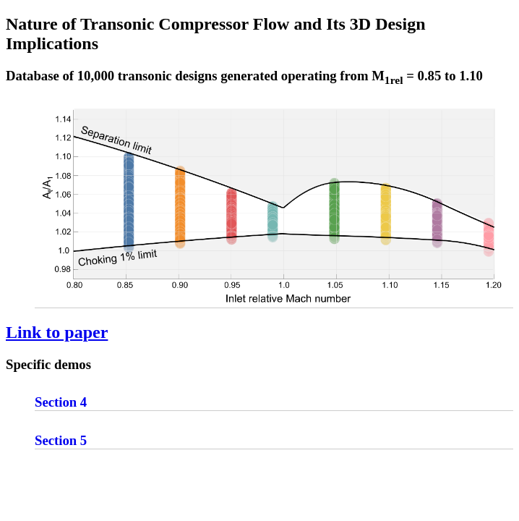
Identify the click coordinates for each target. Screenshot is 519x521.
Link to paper (57, 332)
